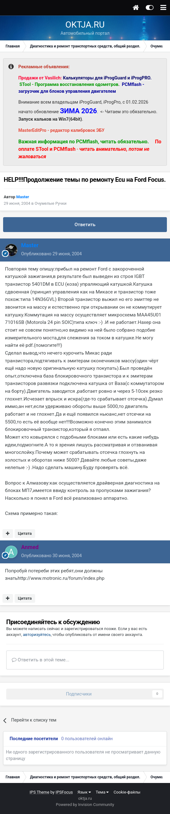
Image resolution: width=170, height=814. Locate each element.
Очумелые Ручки (50, 203)
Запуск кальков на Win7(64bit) (50, 119)
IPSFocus (64, 792)
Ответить (85, 224)
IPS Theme (39, 792)
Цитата (25, 533)
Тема (102, 792)
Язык (84, 792)
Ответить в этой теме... (40, 660)
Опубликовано (51, 253)
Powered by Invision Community (85, 804)
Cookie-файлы (126, 792)
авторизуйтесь (37, 634)
